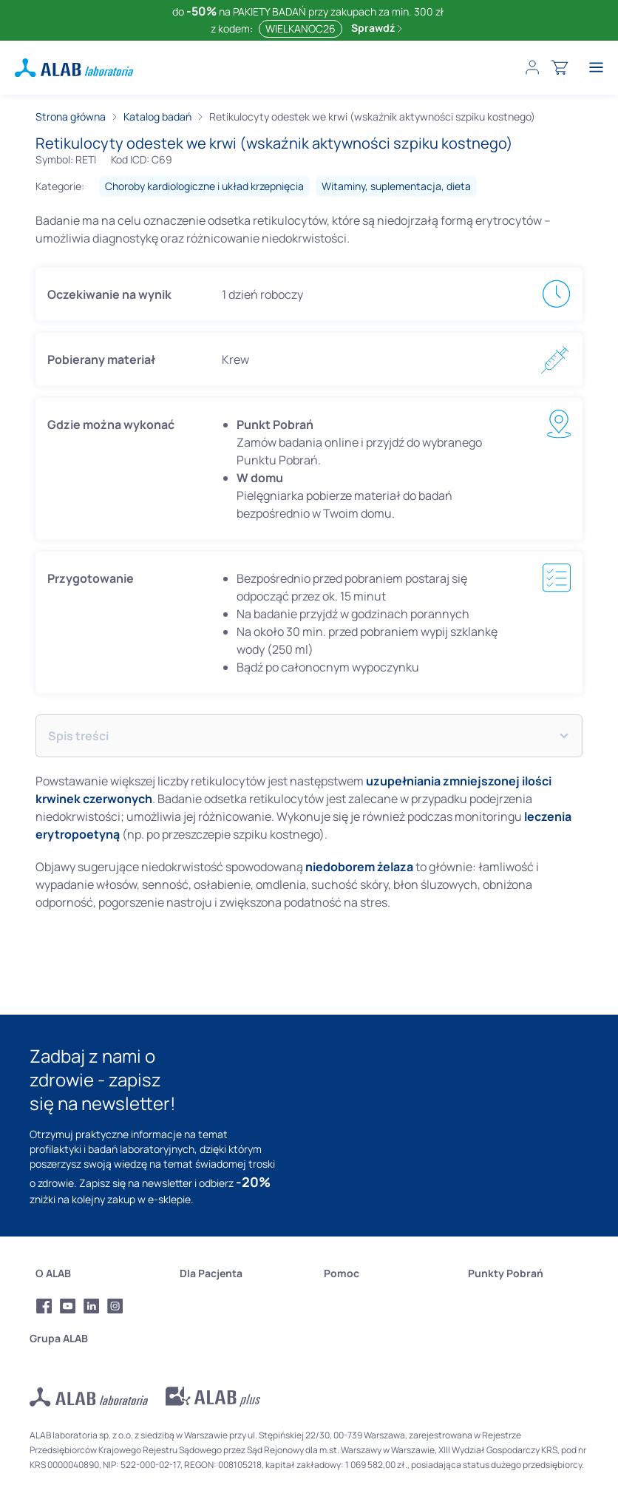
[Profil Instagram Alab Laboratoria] (115, 1306)
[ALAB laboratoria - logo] (74, 67)
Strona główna (70, 116)
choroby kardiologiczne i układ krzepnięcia (204, 186)
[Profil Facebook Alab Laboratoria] (44, 1306)
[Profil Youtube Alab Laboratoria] (68, 1306)
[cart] (559, 67)
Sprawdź (376, 28)
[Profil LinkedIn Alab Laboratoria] (92, 1306)
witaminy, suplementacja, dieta (396, 186)
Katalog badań (157, 116)
